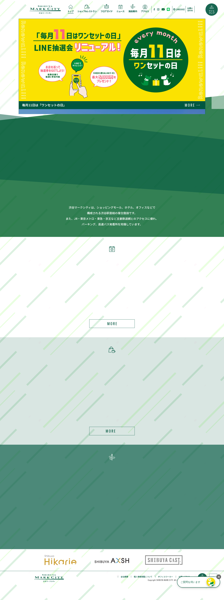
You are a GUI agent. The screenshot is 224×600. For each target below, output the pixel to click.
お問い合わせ (190, 9)
